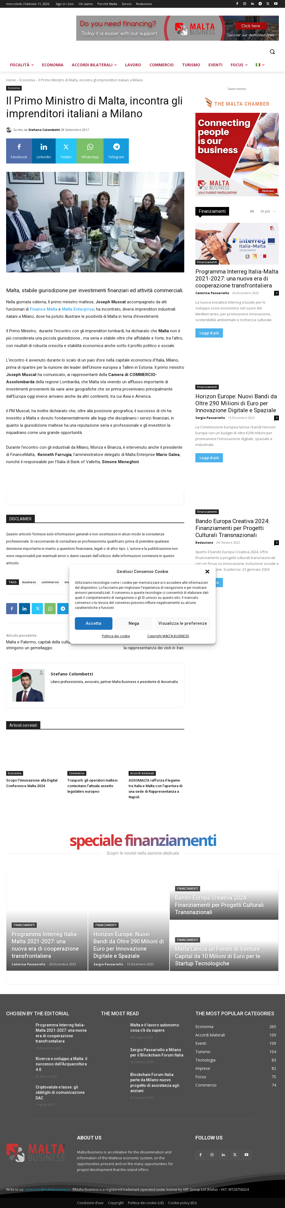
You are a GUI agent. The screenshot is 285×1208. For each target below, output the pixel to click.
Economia (27, 80)
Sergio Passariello (210, 418)
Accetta (93, 623)
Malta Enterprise (78, 309)
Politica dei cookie (116, 636)
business (29, 582)
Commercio (77, 773)
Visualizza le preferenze (182, 623)
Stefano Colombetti (44, 130)
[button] (207, 571)
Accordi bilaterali (142, 773)
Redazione (204, 542)
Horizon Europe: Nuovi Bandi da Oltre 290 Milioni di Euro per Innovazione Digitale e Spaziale (236, 403)
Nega (134, 623)
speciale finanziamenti (142, 841)
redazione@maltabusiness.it (47, 1189)
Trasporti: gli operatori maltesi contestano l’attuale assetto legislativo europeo (92, 786)
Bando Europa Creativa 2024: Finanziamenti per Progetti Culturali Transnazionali (232, 528)
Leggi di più (209, 333)
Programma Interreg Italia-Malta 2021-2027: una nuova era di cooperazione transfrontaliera (236, 278)
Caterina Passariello (212, 293)
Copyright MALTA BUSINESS (168, 636)
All (252, 211)
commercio (50, 582)
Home (11, 80)
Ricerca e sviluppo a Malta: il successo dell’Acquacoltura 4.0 (61, 1064)
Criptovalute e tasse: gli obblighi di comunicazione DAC (60, 1092)
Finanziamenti (207, 262)
